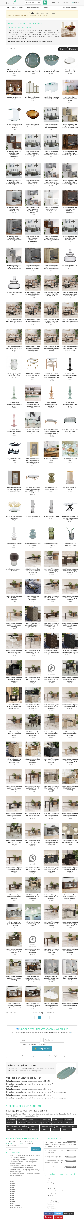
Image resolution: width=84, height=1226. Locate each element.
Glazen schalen (22, 1119)
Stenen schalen (32, 1123)
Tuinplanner (51, 1204)
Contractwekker (15, 1170)
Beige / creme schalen (56, 1123)
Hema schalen (68, 1119)
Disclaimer (51, 1185)
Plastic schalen (34, 1126)
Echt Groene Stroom (16, 1162)
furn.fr (12, 1182)
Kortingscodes (52, 1200)
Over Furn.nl (51, 1181)
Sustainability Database (17, 1174)
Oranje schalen (42, 1123)
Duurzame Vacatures (17, 1168)
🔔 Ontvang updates (42, 1048)
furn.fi (12, 1204)
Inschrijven (35, 1149)
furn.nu (12, 1190)
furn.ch (12, 1196)
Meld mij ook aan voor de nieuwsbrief (33, 1045)
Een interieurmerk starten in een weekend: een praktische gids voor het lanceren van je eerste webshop (60, 1144)
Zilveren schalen (66, 1129)
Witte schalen (72, 1126)
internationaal (29, 1168)
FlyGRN (12, 1160)
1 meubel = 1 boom (54, 1202)
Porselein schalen (45, 1119)
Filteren (63, 49)
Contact (50, 1210)
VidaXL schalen (11, 1129)
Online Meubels (52, 1179)
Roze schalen (55, 1129)
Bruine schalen (23, 1126)
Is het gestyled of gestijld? (60, 1157)
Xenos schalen (11, 1119)
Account (65, 2)
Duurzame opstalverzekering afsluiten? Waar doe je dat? (60, 1162)
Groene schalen (33, 1119)
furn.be (12, 1184)
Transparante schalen (47, 1126)
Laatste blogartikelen (53, 1138)
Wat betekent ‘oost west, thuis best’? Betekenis (60, 1151)
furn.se (12, 1194)
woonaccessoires (46, 36)
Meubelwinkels (52, 1189)
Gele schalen (21, 1123)
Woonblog (51, 1183)
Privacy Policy (52, 1193)
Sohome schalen (12, 1126)
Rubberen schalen (61, 1126)
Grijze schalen (11, 1123)
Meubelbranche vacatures (56, 1196)
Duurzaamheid (52, 1198)
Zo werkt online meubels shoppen (59, 1191)
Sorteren (73, 49)
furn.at (12, 1188)
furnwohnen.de (15, 1206)
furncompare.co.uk (16, 1208)
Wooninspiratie (52, 1208)
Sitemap (50, 1187)
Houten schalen (34, 1129)
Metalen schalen (57, 1119)
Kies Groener (14, 1166)
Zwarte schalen (68, 1123)
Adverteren (51, 1206)
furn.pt (12, 1200)
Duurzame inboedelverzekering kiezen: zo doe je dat (60, 1168)
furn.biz (12, 1202)
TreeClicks (13, 1156)
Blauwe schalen (22, 1129)
